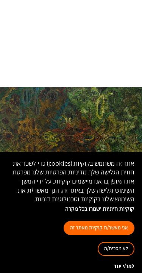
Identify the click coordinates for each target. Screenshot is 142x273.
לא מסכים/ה (116, 249)
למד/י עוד (124, 266)
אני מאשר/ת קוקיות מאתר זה (99, 228)
